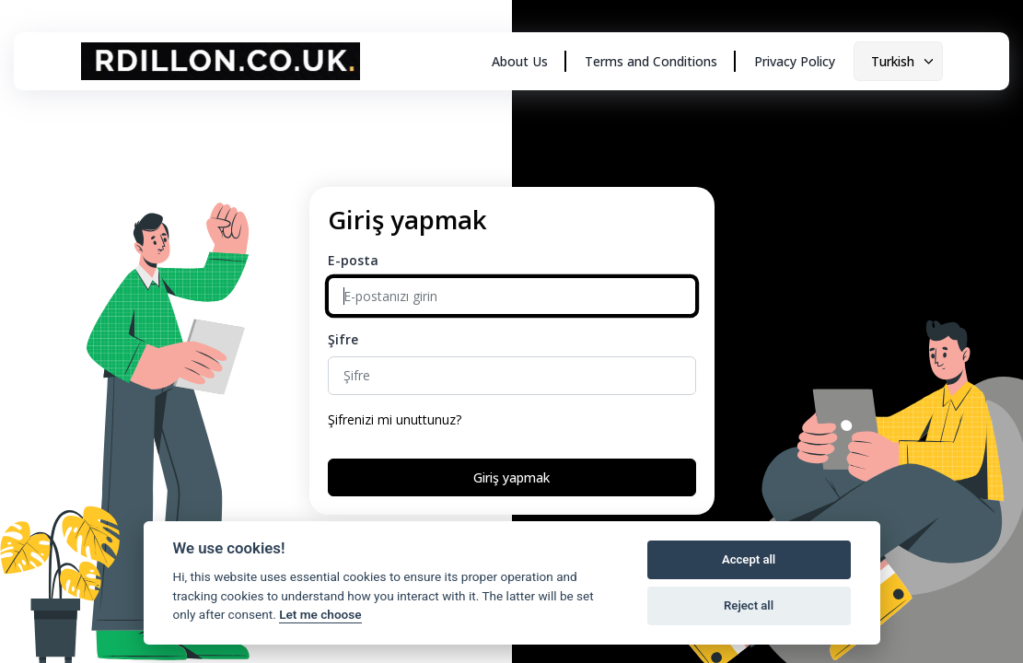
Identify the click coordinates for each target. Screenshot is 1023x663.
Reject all (748, 605)
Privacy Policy (794, 61)
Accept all (748, 559)
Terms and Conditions (651, 61)
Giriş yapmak (511, 477)
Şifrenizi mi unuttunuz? (394, 419)
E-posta (353, 260)
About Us (520, 61)
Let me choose (320, 614)
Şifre (343, 339)
